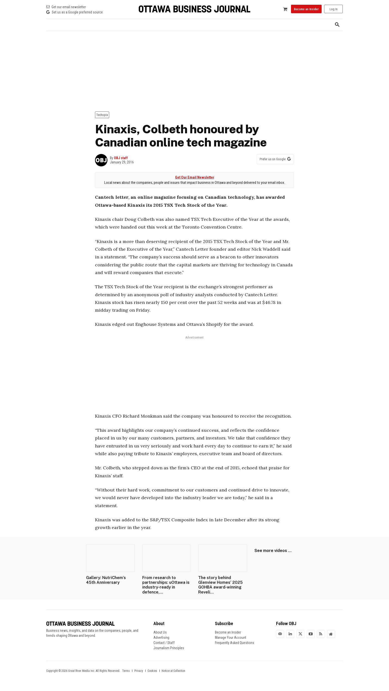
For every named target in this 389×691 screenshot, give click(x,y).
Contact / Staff (164, 643)
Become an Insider (228, 632)
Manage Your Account (230, 638)
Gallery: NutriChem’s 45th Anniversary (106, 580)
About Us (160, 632)
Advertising (161, 638)
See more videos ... (273, 550)
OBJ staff (121, 158)
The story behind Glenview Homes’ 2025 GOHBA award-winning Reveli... (220, 584)
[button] (337, 24)
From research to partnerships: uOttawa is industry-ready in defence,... (166, 584)
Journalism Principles (168, 648)
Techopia (102, 114)
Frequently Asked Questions (234, 643)
